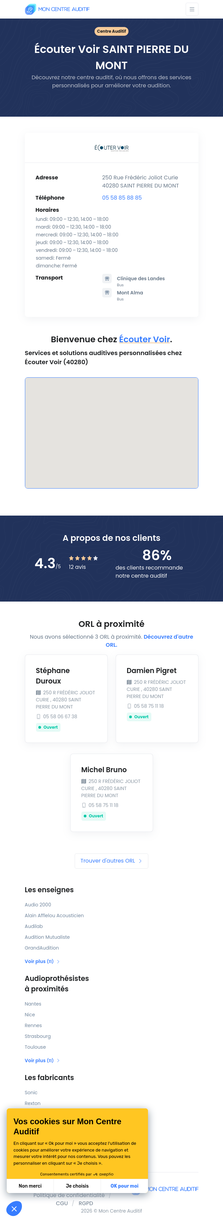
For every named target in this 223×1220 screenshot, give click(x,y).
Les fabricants (49, 1077)
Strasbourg (38, 1036)
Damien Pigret (152, 670)
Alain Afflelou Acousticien (54, 915)
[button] (14, 1208)
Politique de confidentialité (69, 1195)
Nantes (33, 1003)
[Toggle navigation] (192, 9)
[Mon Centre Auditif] (57, 9)
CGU (62, 1203)
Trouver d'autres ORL (111, 861)
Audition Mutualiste (47, 937)
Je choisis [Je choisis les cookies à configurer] (77, 1186)
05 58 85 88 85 (122, 198)
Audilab (34, 926)
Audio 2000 (38, 904)
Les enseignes (49, 890)
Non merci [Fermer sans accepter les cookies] (29, 1186)
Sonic (31, 1092)
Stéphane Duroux (53, 676)
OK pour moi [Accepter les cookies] (125, 1186)
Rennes (33, 1025)
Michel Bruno (104, 770)
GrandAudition (42, 948)
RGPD (86, 1203)
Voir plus (42, 961)
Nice (30, 1014)
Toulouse (35, 1047)
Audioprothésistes (111, 984)
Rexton (33, 1103)
